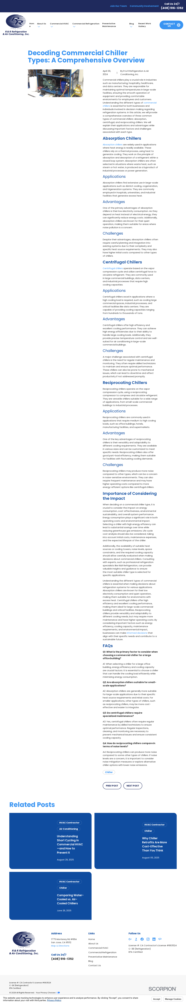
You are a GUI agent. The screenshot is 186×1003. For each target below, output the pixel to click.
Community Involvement (144, 6)
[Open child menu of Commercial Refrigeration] (73, 27)
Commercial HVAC (59, 23)
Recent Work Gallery (144, 25)
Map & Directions (60, 945)
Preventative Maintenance (109, 25)
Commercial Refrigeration (85, 23)
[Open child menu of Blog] (130, 27)
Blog (131, 23)
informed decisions (137, 632)
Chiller (109, 772)
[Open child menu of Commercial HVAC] (51, 27)
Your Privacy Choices (48, 992)
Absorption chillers (112, 144)
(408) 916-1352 (172, 8)
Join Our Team (118, 6)
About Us (41, 23)
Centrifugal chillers (113, 268)
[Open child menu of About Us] (38, 27)
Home (31, 25)
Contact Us (94, 965)
